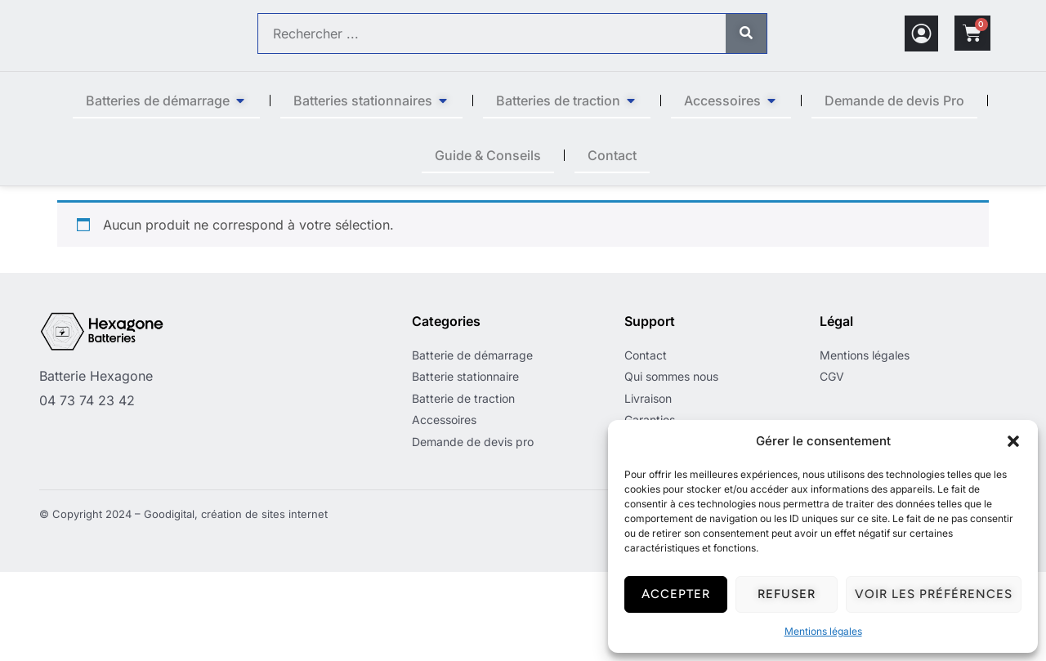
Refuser (787, 594)
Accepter (675, 594)
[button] (1013, 441)
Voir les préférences (933, 594)
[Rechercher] (746, 33)
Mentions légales (823, 631)
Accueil (78, 195)
